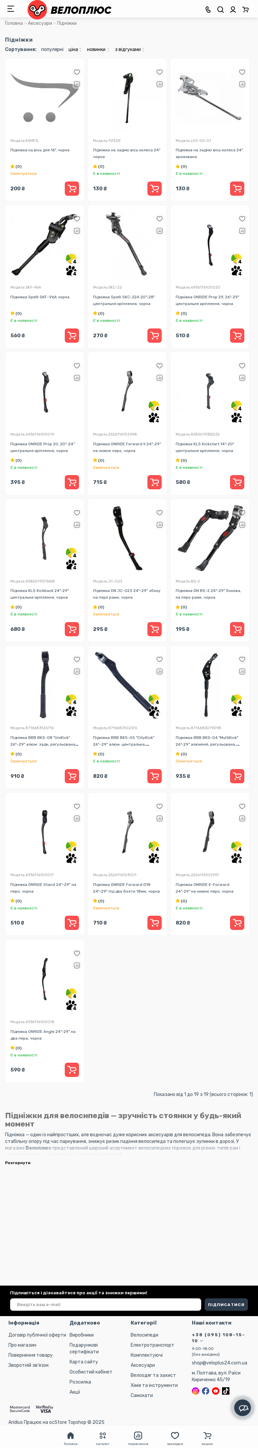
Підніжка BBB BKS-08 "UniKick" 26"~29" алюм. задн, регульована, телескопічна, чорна (43, 744)
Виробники (82, 1335)
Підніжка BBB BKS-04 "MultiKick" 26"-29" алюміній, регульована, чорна (207, 744)
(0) (16, 166)
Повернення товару (30, 1355)
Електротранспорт (152, 1345)
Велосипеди (144, 1335)
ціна (75, 49)
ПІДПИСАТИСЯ (226, 1304)
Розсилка (80, 1382)
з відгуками (130, 49)
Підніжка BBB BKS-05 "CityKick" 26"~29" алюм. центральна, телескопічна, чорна (123, 744)
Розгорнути (18, 1162)
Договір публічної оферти (37, 1335)
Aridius (15, 1422)
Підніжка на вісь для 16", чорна (40, 150)
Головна (14, 23)
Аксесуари (40, 23)
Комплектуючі (147, 1355)
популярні (52, 49)
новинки (98, 49)
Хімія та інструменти (154, 1385)
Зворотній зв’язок (28, 1365)
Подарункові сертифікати (84, 1348)
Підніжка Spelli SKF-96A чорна (40, 297)
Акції (75, 1392)
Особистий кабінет (91, 1372)
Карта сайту (84, 1362)
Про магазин (22, 1345)
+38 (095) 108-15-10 (218, 1338)
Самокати (142, 1395)
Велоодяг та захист (153, 1375)
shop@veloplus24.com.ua (219, 1363)
